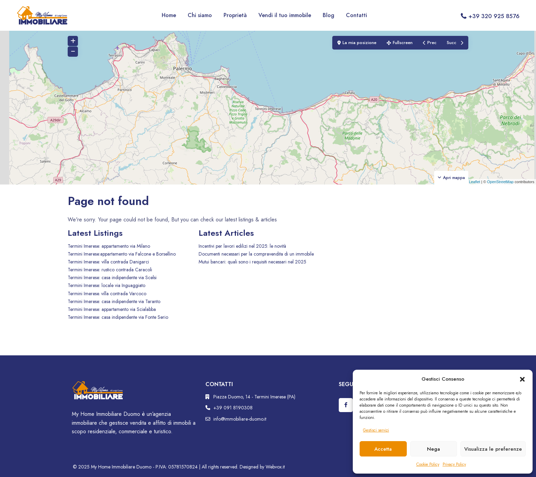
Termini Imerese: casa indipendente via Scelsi (112, 277)
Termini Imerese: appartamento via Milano (109, 246)
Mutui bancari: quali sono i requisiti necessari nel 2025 (252, 261)
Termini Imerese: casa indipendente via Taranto (114, 301)
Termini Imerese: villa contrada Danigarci (108, 261)
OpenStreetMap (500, 182)
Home (169, 15)
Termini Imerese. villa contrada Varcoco (107, 293)
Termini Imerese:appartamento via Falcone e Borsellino (122, 253)
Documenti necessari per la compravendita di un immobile (256, 253)
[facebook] (346, 405)
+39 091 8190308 (233, 407)
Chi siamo (200, 15)
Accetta (383, 449)
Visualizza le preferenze (493, 449)
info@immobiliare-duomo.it (239, 418)
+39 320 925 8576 (494, 16)
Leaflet (472, 182)
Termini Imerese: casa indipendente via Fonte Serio (118, 317)
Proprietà (235, 15)
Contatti (356, 15)
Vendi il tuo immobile (284, 15)
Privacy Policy (454, 464)
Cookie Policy (427, 464)
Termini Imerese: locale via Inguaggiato (106, 285)
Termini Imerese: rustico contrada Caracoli (110, 269)
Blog (328, 15)
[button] (522, 379)
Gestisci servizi (376, 430)
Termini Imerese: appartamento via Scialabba (112, 309)
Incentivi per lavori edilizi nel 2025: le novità (242, 246)
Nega (433, 449)
